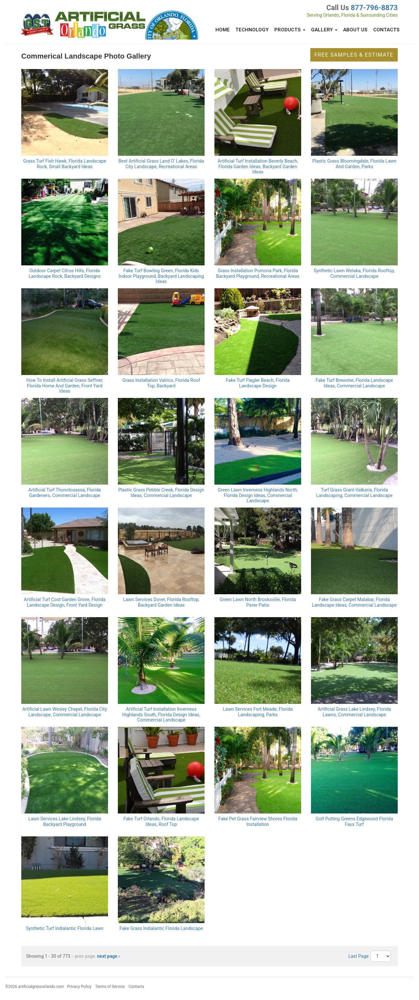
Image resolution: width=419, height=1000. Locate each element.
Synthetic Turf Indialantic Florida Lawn (64, 928)
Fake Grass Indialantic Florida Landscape (161, 928)
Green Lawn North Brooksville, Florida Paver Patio (258, 602)
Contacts (386, 29)
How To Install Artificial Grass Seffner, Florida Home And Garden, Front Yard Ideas (64, 386)
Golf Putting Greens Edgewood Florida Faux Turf (354, 821)
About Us (355, 29)
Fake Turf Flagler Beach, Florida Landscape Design (258, 383)
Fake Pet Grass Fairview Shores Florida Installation (257, 821)
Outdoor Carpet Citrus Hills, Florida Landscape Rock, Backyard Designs (65, 273)
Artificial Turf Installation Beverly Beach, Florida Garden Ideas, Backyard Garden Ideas (257, 166)
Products (289, 29)
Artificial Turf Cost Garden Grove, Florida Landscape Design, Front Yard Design (64, 602)
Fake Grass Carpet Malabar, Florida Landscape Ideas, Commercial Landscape (354, 602)
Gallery (324, 29)
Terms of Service (110, 986)
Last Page (358, 956)
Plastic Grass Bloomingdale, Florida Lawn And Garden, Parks (354, 163)
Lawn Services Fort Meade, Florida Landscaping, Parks (258, 711)
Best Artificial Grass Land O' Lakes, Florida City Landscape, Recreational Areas (161, 163)
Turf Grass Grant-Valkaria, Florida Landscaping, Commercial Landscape (354, 492)
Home (222, 29)
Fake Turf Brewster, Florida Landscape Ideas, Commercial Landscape (354, 383)
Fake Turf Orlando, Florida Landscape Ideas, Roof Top (161, 821)
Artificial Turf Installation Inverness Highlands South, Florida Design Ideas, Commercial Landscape (161, 714)
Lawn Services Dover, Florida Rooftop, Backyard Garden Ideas (161, 602)
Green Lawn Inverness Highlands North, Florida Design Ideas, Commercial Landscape (258, 495)
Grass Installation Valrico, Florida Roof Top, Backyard (161, 383)
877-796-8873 (374, 8)
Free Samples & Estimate (354, 55)
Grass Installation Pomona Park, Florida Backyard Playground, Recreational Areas (257, 273)
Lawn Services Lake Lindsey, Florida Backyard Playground (64, 821)
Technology (252, 29)
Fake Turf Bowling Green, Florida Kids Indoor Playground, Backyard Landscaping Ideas (161, 276)
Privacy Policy (79, 986)
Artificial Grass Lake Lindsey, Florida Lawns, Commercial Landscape (354, 711)
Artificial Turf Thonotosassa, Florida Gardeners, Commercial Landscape (64, 492)
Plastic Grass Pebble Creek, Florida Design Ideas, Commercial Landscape (161, 492)
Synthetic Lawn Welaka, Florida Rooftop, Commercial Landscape (354, 273)
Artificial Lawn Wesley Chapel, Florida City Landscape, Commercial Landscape (64, 711)
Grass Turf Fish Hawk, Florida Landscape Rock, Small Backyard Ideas (64, 163)
